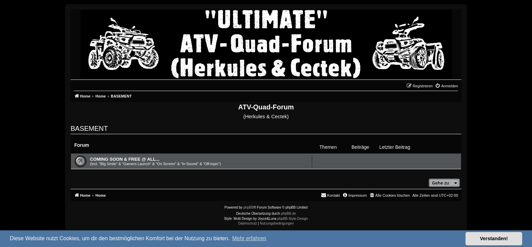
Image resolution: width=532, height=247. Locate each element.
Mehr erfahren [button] (249, 238)
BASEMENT (89, 128)
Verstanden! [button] (494, 238)
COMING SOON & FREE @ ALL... (124, 159)
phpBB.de (288, 213)
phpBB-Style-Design (292, 218)
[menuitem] (446, 86)
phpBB (248, 207)
